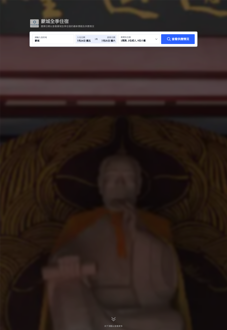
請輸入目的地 (41, 37)
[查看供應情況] (178, 39)
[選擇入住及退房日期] (85, 39)
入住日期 (81, 37)
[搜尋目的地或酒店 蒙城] (53, 39)
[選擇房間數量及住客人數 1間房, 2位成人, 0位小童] (139, 39)
